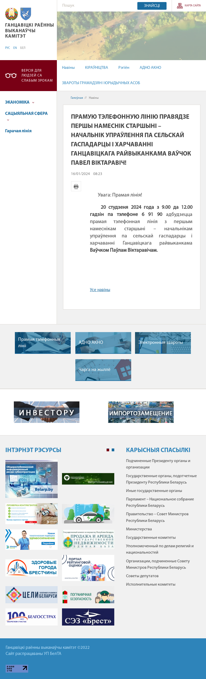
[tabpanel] (59, 545)
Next (196, 412)
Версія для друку (76, 186)
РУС (7, 48)
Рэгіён (123, 68)
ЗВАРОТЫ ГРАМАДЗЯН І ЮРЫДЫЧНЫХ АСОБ (101, 83)
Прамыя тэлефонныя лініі (39, 342)
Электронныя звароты (160, 342)
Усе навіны (100, 290)
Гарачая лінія (18, 131)
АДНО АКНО (150, 68)
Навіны (68, 68)
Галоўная (77, 98)
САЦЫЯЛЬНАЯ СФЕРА (26, 116)
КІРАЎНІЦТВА (96, 68)
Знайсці (152, 6)
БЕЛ (22, 48)
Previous (10, 412)
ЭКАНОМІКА (19, 102)
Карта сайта (193, 5)
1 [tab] (108, 450)
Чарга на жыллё (94, 369)
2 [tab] (113, 450)
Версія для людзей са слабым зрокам (37, 76)
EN (15, 48)
